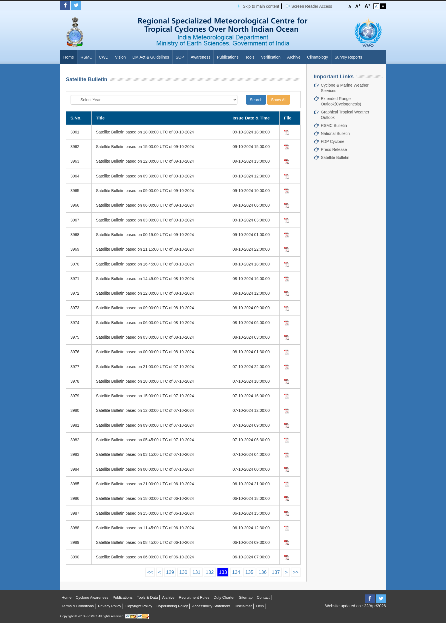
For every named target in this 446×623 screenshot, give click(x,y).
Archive (294, 57)
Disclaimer (243, 606)
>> (296, 572)
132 (210, 572)
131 (196, 572)
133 (223, 572)
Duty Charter (224, 597)
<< (150, 572)
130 (183, 572)
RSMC (86, 57)
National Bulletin (335, 133)
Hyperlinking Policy (172, 606)
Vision (120, 57)
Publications (228, 57)
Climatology (317, 57)
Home (68, 57)
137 (276, 572)
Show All (278, 99)
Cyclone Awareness (92, 597)
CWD (103, 57)
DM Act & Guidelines (150, 57)
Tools (250, 57)
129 (170, 572)
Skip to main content (261, 6)
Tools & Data (147, 597)
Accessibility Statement (211, 606)
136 (263, 572)
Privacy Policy (109, 606)
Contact (263, 597)
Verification (271, 57)
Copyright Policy (138, 606)
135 (249, 572)
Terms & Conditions (78, 606)
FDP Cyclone (332, 141)
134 (236, 572)
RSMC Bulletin (334, 125)
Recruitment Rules (194, 597)
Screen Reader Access (311, 6)
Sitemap (246, 597)
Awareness (200, 57)
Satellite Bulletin (335, 157)
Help (260, 606)
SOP (180, 57)
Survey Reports (348, 57)
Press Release (334, 149)
